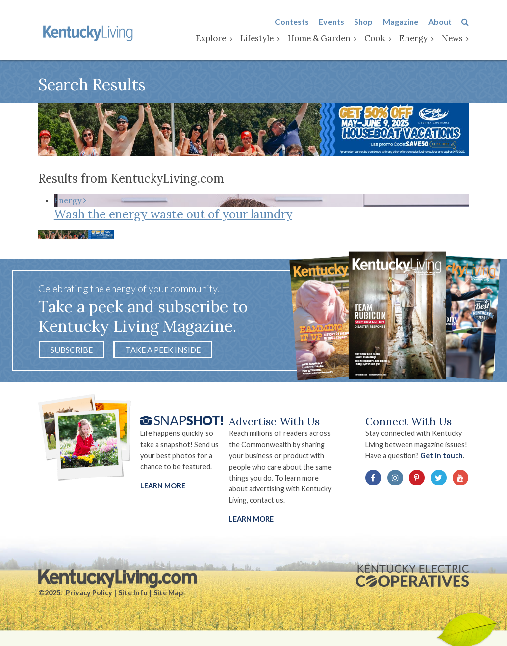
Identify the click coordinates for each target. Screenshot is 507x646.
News (452, 38)
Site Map (168, 593)
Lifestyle (257, 38)
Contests (292, 21)
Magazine (400, 21)
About (440, 21)
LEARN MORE (251, 519)
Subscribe (72, 349)
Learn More (162, 486)
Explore (211, 38)
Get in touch (441, 455)
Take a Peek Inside (163, 349)
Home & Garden (319, 38)
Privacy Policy (89, 593)
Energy (413, 38)
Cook (374, 38)
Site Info (133, 593)
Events (331, 21)
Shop (363, 21)
